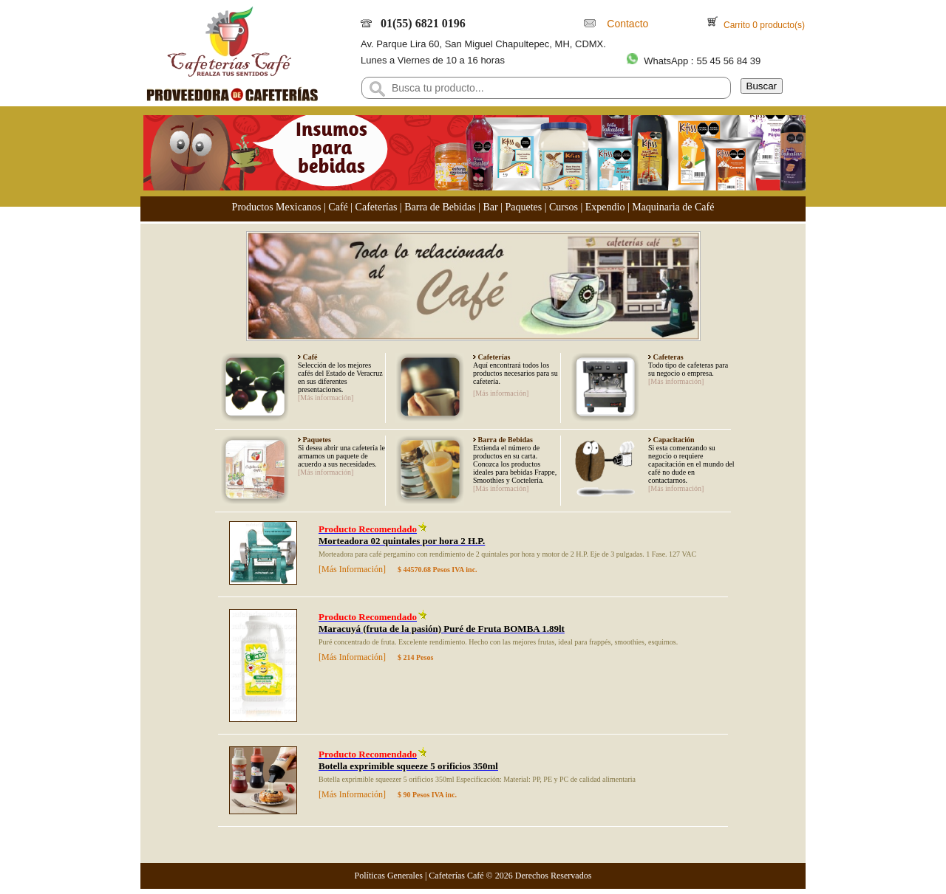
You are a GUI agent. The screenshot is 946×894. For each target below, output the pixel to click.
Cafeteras (667, 357)
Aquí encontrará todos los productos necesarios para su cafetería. (515, 373)
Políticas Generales (389, 875)
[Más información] (325, 397)
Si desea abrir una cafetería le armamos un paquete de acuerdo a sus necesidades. (341, 456)
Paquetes (523, 207)
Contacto (625, 24)
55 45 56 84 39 (728, 60)
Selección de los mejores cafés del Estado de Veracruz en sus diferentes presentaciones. (340, 377)
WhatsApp (666, 60)
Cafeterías (376, 207)
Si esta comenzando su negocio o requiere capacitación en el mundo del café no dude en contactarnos (691, 464)
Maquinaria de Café (673, 207)
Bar (490, 207)
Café (337, 207)
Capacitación (673, 440)
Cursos (563, 207)
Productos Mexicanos (276, 207)
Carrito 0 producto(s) (763, 25)
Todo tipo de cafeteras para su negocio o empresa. (688, 369)
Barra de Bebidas (439, 207)
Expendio (605, 207)
